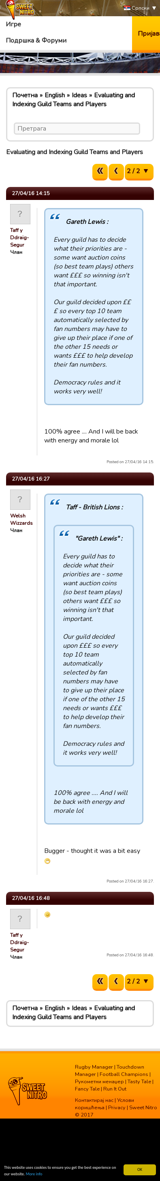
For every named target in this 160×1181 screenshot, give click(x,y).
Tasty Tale (139, 1081)
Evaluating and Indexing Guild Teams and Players (73, 100)
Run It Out (114, 1089)
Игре (13, 24)
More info (34, 1174)
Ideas (79, 95)
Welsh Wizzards (21, 519)
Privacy (117, 1107)
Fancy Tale (87, 1089)
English (55, 95)
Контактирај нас (94, 1100)
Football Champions (124, 1074)
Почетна (25, 95)
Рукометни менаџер (99, 1081)
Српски (136, 8)
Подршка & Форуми (36, 40)
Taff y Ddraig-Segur (19, 238)
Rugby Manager (94, 1067)
